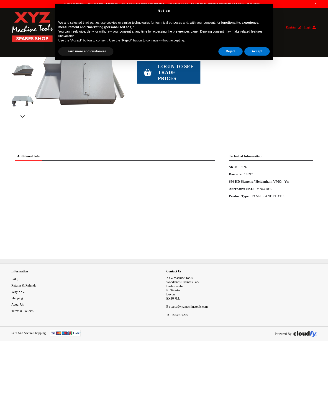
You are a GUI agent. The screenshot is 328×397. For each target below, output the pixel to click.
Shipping (17, 344)
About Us (17, 350)
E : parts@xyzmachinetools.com (187, 352)
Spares (29, 65)
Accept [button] (257, 51)
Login (307, 27)
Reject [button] (230, 51)
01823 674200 (177, 360)
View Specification (150, 100)
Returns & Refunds (23, 331)
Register (291, 27)
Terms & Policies (22, 357)
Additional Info (28, 202)
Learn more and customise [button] (86, 51)
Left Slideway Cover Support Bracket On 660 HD (164, 65)
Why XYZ (18, 337)
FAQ (14, 325)
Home (15, 65)
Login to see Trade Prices (176, 118)
